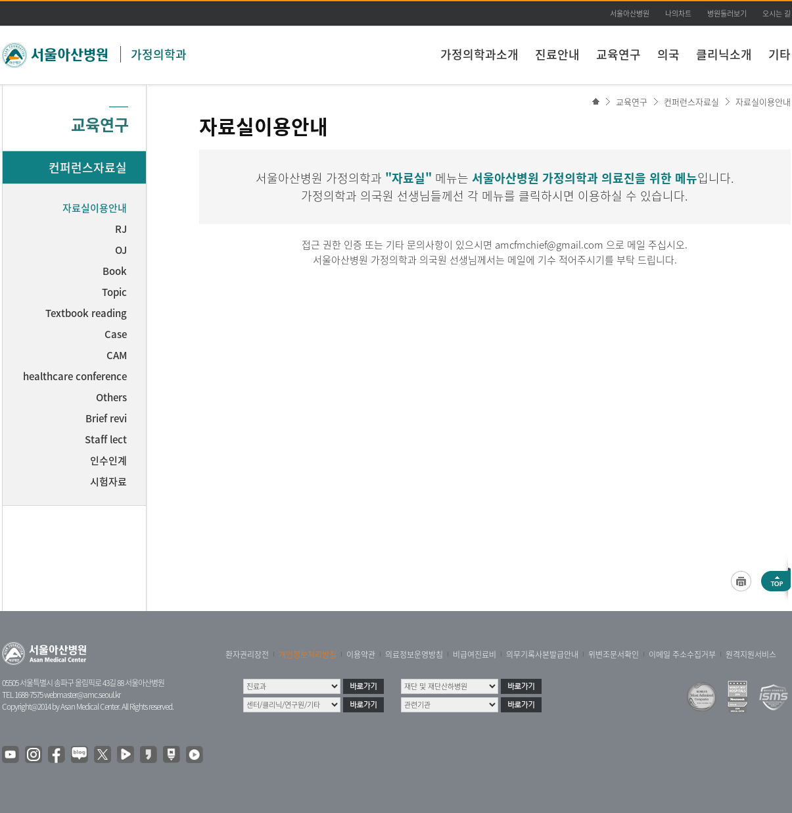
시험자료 (108, 481)
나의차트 (678, 13)
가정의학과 (159, 54)
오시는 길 (776, 13)
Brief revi (106, 418)
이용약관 (360, 654)
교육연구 (618, 54)
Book (115, 271)
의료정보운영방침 (414, 654)
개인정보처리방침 (308, 654)
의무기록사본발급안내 (542, 654)
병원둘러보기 (727, 13)
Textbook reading (86, 313)
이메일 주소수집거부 (682, 654)
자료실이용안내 (763, 101)
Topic (114, 292)
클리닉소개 (724, 54)
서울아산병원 (629, 13)
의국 (668, 54)
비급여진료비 (474, 654)
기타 (779, 54)
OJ (121, 250)
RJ (121, 229)
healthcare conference (75, 376)
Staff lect (106, 439)
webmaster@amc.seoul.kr (82, 695)
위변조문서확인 (613, 654)
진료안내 (557, 54)
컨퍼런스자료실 (691, 101)
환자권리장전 (247, 654)
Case (116, 334)
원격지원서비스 (751, 654)
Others (111, 397)
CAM (116, 355)
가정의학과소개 (479, 54)
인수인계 (108, 460)
